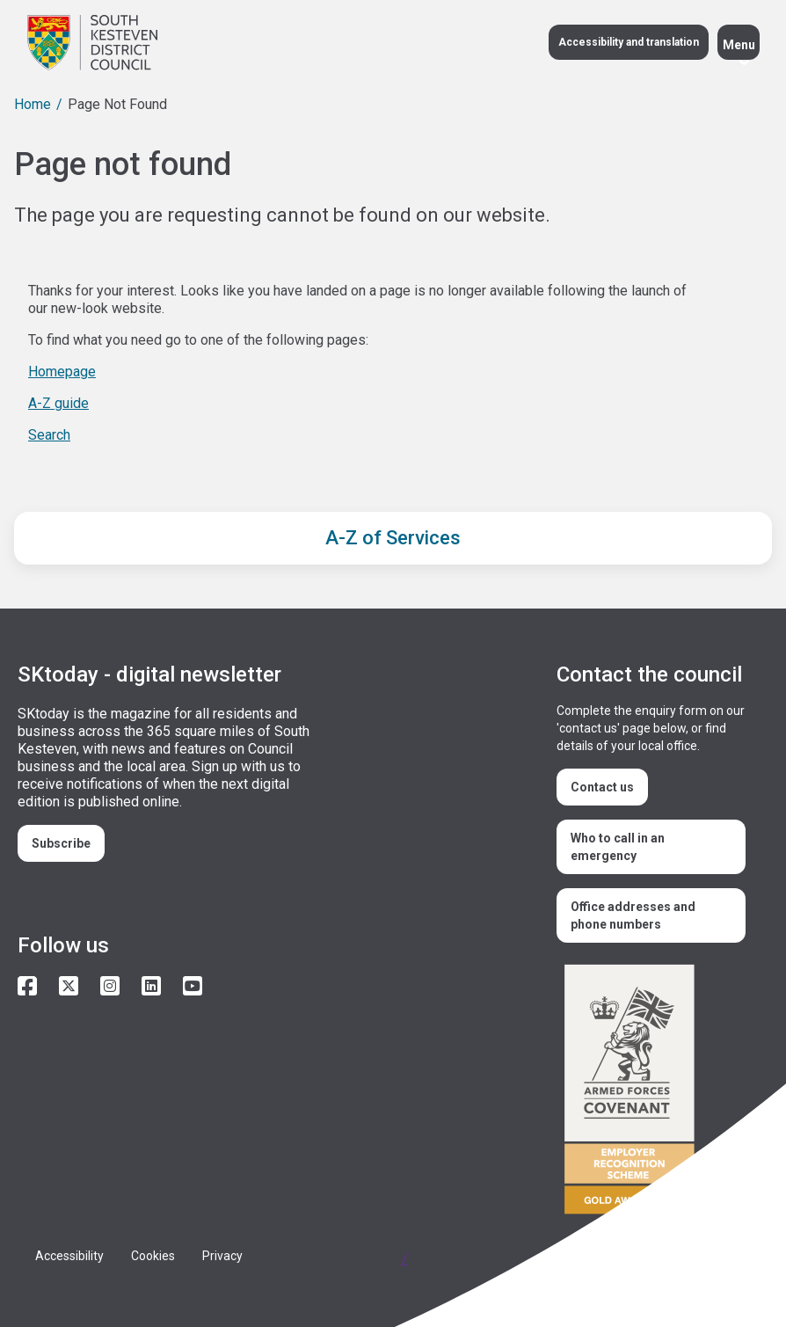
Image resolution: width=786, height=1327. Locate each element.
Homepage (62, 371)
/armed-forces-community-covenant (655, 1092)
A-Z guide (58, 403)
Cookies (153, 1256)
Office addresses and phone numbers (633, 915)
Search (49, 435)
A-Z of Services (393, 538)
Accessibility (69, 1256)
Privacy (222, 1256)
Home (32, 104)
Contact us (602, 787)
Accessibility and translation (628, 42)
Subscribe (61, 843)
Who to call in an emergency (618, 847)
